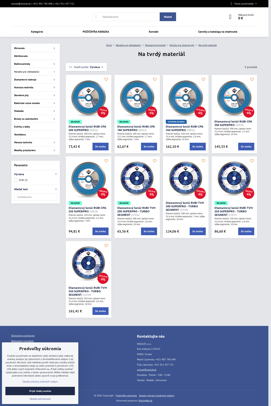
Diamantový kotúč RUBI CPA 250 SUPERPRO (87, 209)
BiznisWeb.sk (145, 400)
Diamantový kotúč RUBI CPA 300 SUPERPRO (233, 123)
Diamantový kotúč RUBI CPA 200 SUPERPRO (87, 128)
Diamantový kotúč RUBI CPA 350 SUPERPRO (184, 128)
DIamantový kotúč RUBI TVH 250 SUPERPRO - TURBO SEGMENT (233, 211)
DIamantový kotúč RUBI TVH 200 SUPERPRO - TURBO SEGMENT (136, 211)
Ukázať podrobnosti (40, 398)
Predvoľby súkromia (126, 395)
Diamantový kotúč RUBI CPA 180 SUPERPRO (136, 128)
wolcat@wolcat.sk (146, 369)
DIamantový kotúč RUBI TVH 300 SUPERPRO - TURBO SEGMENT (185, 206)
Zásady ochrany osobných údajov (156, 395)
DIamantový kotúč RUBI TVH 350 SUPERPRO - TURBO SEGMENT (88, 291)
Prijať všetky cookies (40, 391)
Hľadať (168, 16)
